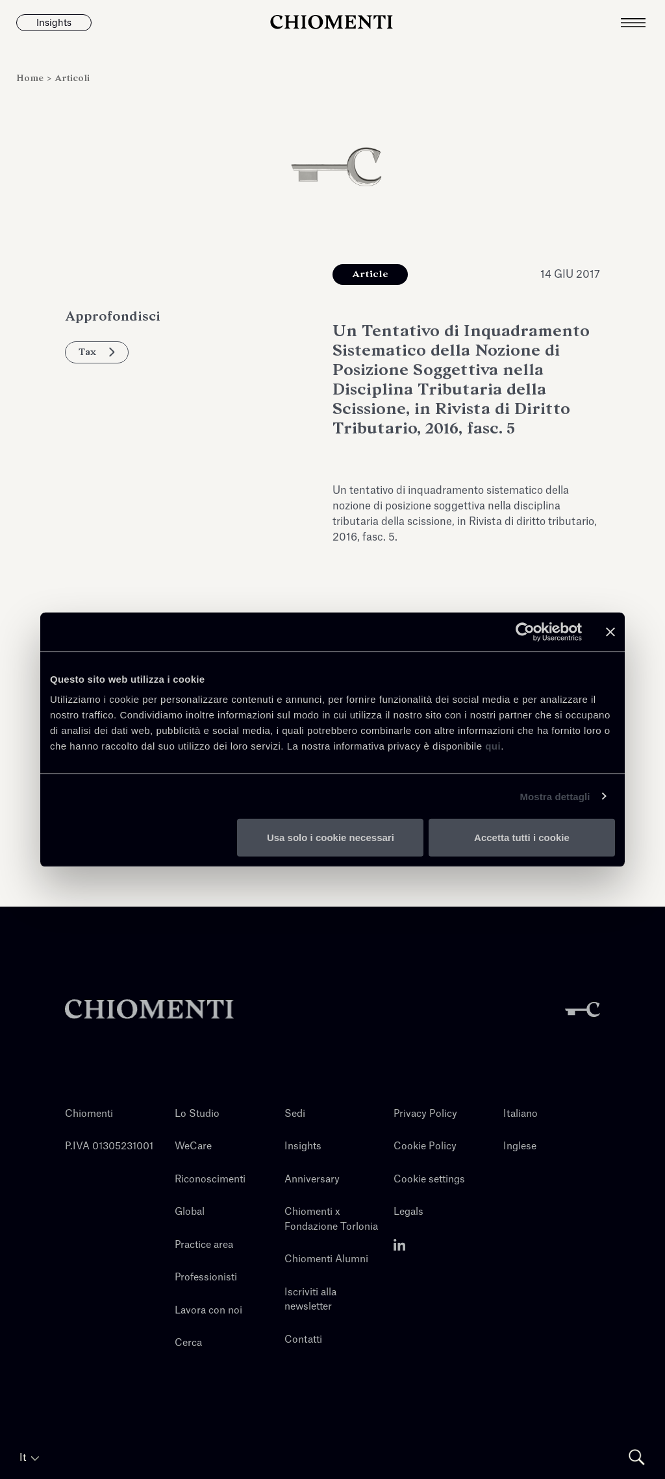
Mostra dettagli (555, 795)
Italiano (520, 1114)
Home (31, 78)
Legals (408, 1212)
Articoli (72, 78)
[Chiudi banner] (610, 631)
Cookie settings (429, 1179)
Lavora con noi (208, 1310)
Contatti (303, 1340)
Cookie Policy (425, 1146)
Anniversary (312, 1179)
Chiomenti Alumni (326, 1259)
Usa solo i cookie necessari (330, 837)
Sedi (294, 1114)
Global (190, 1212)
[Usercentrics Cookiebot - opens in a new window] (525, 631)
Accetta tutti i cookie (522, 837)
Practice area (204, 1245)
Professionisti (206, 1277)
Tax (97, 352)
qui (493, 746)
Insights (302, 1146)
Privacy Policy (425, 1114)
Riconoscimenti (210, 1179)
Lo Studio (197, 1114)
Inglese (519, 1146)
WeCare (193, 1146)
